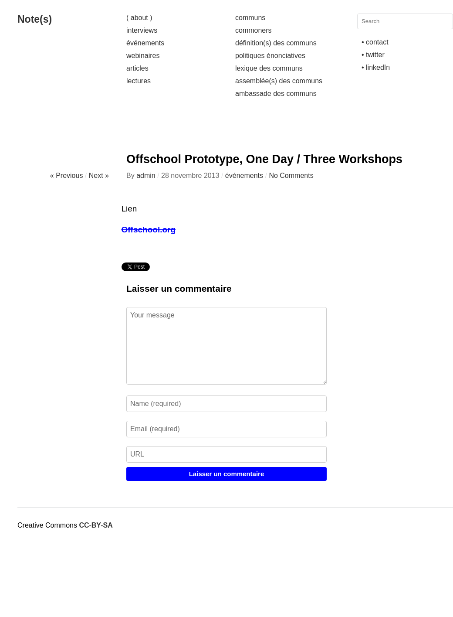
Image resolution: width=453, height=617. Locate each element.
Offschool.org (149, 229)
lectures (138, 81)
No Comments (291, 175)
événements (145, 43)
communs (250, 17)
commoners (253, 30)
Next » (99, 175)
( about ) (139, 17)
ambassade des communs (276, 93)
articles (137, 68)
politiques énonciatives (270, 55)
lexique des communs (269, 68)
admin (146, 175)
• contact (375, 42)
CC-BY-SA (95, 525)
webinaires (142, 55)
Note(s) (34, 19)
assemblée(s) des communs (278, 81)
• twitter (373, 54)
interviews (141, 30)
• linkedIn (376, 67)
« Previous (66, 175)
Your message (226, 346)
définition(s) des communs (276, 43)
